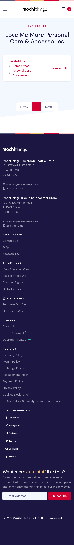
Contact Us (10, 241)
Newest (59, 68)
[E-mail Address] (24, 496)
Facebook (13, 417)
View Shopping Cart (16, 269)
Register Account (14, 276)
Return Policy (11, 362)
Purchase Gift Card (15, 304)
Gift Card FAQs (13, 311)
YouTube (13, 448)
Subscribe (62, 495)
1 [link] (36, 107)
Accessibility (11, 254)
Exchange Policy (13, 368)
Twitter (12, 440)
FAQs (6, 247)
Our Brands (37, 26)
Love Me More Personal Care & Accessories (37, 38)
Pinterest (13, 432)
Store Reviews (15, 333)
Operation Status (17, 340)
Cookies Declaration (16, 395)
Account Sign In (13, 282)
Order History (12, 289)
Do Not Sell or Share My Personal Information (33, 401)
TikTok (11, 456)
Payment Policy (13, 381)
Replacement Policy (16, 375)
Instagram (13, 425)
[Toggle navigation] (5, 9)
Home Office (21, 66)
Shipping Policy (13, 355)
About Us (9, 326)
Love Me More (15, 61)
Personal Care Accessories (22, 73)
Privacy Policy (12, 388)
